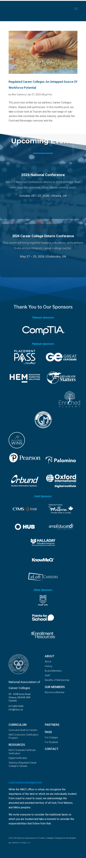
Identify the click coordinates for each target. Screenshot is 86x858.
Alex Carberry (19, 94)
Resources (17, 744)
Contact (52, 749)
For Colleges (51, 737)
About (49, 656)
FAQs (48, 732)
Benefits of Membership (57, 680)
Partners (52, 724)
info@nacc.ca (16, 709)
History (48, 666)
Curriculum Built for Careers (23, 730)
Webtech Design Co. (21, 842)
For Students (51, 742)
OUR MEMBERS (55, 687)
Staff (47, 675)
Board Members (53, 670)
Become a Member (54, 692)
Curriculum (17, 724)
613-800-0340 (16, 706)
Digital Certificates (18, 758)
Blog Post (47, 94)
